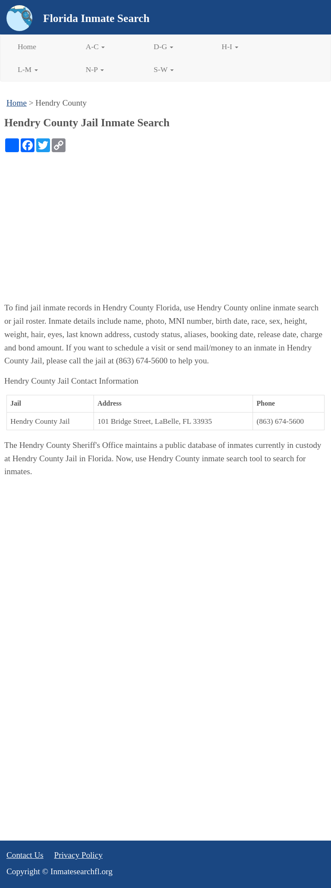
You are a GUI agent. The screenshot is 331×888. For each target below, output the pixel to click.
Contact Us (25, 855)
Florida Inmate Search (96, 18)
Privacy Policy (78, 855)
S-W (164, 69)
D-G (164, 46)
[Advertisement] (165, 216)
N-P (95, 69)
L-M (28, 69)
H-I (230, 46)
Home (27, 46)
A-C (95, 46)
